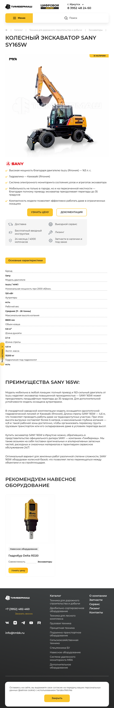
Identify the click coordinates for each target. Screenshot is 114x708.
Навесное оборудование (24, 549)
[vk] (7, 623)
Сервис (94, 604)
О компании (98, 595)
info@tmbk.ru (14, 633)
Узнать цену (40, 212)
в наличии (100, 56)
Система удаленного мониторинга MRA (62, 658)
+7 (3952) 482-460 (17, 609)
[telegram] (23, 623)
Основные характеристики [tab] (25, 260)
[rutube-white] (39, 623)
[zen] (15, 623)
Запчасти (96, 600)
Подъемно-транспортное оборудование (65, 634)
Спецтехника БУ (60, 647)
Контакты (96, 612)
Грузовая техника (60, 623)
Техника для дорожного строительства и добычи (65, 602)
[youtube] (31, 623)
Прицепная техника (62, 628)
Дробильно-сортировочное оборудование (67, 610)
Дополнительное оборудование (60, 666)
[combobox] (83, 4)
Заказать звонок (24, 613)
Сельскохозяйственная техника (64, 642)
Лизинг (94, 608)
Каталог (55, 595)
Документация (72, 212)
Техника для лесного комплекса (63, 617)
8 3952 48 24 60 (79, 8)
